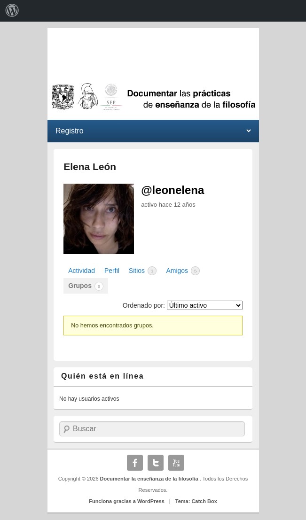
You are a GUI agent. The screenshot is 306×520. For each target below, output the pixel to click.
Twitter (156, 463)
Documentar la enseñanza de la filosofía (150, 478)
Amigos (183, 270)
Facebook (135, 463)
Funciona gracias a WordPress (127, 501)
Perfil (111, 270)
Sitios (143, 270)
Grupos (85, 286)
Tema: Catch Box (196, 501)
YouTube (176, 463)
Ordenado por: (144, 305)
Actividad (81, 270)
